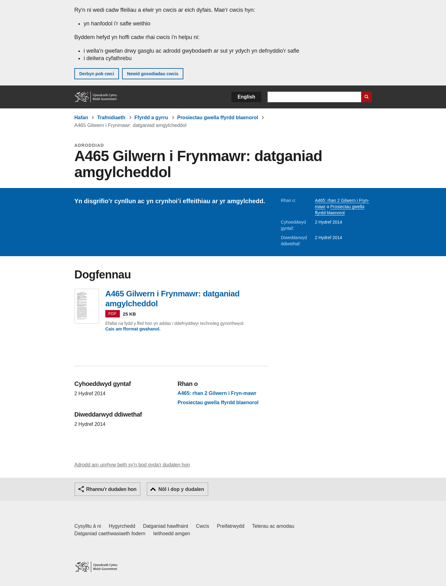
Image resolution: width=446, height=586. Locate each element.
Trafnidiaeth (111, 117)
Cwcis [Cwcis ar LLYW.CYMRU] (202, 526)
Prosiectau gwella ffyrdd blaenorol (217, 117)
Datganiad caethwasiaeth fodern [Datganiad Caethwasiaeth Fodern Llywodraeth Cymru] (110, 533)
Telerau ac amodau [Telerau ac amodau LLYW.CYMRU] (273, 526)
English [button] (246, 96)
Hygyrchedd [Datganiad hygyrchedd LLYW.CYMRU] (122, 526)
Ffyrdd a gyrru (151, 117)
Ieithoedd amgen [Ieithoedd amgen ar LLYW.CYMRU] (171, 533)
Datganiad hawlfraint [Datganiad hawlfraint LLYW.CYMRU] (165, 526)
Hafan (81, 117)
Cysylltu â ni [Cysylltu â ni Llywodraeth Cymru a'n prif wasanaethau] (87, 526)
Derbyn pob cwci (96, 73)
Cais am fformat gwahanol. (132, 328)
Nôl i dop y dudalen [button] (181, 489)
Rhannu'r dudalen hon (111, 489)
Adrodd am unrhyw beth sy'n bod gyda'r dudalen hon (132, 464)
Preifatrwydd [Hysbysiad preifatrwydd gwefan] (230, 526)
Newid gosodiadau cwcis (152, 73)
